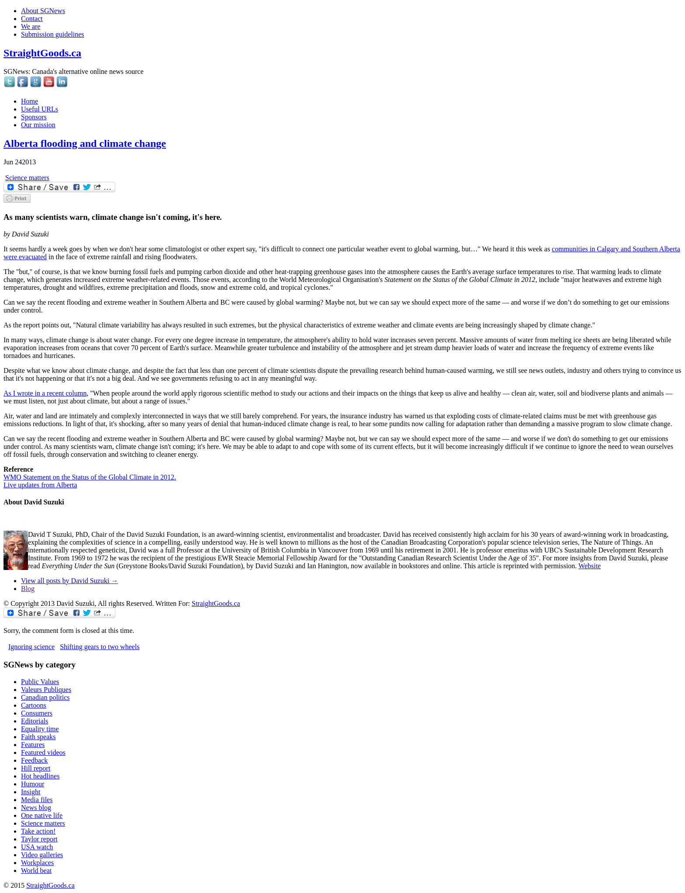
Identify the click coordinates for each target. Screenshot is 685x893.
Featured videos (43, 752)
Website (589, 566)
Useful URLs (39, 109)
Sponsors (34, 117)
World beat (36, 870)
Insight (30, 792)
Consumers (36, 713)
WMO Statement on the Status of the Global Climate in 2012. (89, 477)
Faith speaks (38, 736)
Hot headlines (40, 776)
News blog (36, 807)
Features (33, 744)
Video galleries (42, 854)
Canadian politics (45, 697)
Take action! (38, 831)
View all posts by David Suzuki (69, 580)
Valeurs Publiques (46, 689)
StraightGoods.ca (42, 53)
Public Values (40, 681)
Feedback (34, 760)
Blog (28, 588)
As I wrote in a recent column (44, 393)
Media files (36, 799)
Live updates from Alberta (40, 485)
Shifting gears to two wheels (99, 646)
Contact (32, 18)
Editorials (34, 721)
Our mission (38, 125)
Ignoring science (31, 646)
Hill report (35, 768)
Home (29, 101)
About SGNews (43, 10)
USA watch (37, 847)
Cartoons (33, 705)
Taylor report (39, 839)
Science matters (27, 177)
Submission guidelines (52, 34)
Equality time (40, 729)
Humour (32, 784)
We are (30, 26)
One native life (41, 815)
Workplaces (37, 862)
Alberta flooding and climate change (84, 143)
